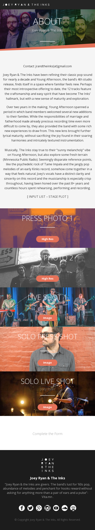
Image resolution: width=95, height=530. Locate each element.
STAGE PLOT (58, 197)
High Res (47, 239)
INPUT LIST (37, 197)
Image (47, 318)
